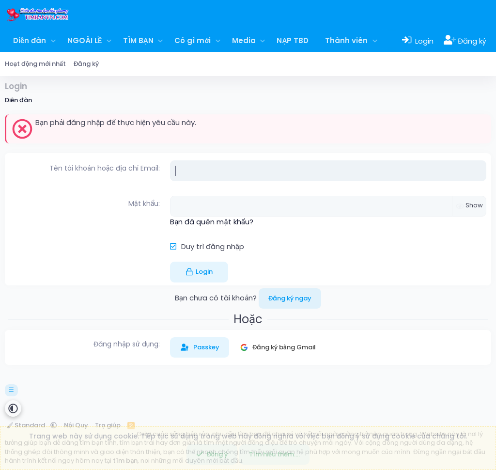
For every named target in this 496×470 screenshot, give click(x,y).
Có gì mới (192, 40)
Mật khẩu (143, 203)
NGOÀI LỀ (84, 40)
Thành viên (346, 40)
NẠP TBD (293, 40)
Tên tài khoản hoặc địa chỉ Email (103, 168)
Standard (26, 425)
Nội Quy (76, 425)
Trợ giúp (108, 425)
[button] (53, 40)
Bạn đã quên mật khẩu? (211, 222)
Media (244, 40)
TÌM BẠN (138, 40)
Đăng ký (86, 63)
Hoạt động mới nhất (35, 63)
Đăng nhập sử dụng (125, 344)
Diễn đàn (29, 40)
